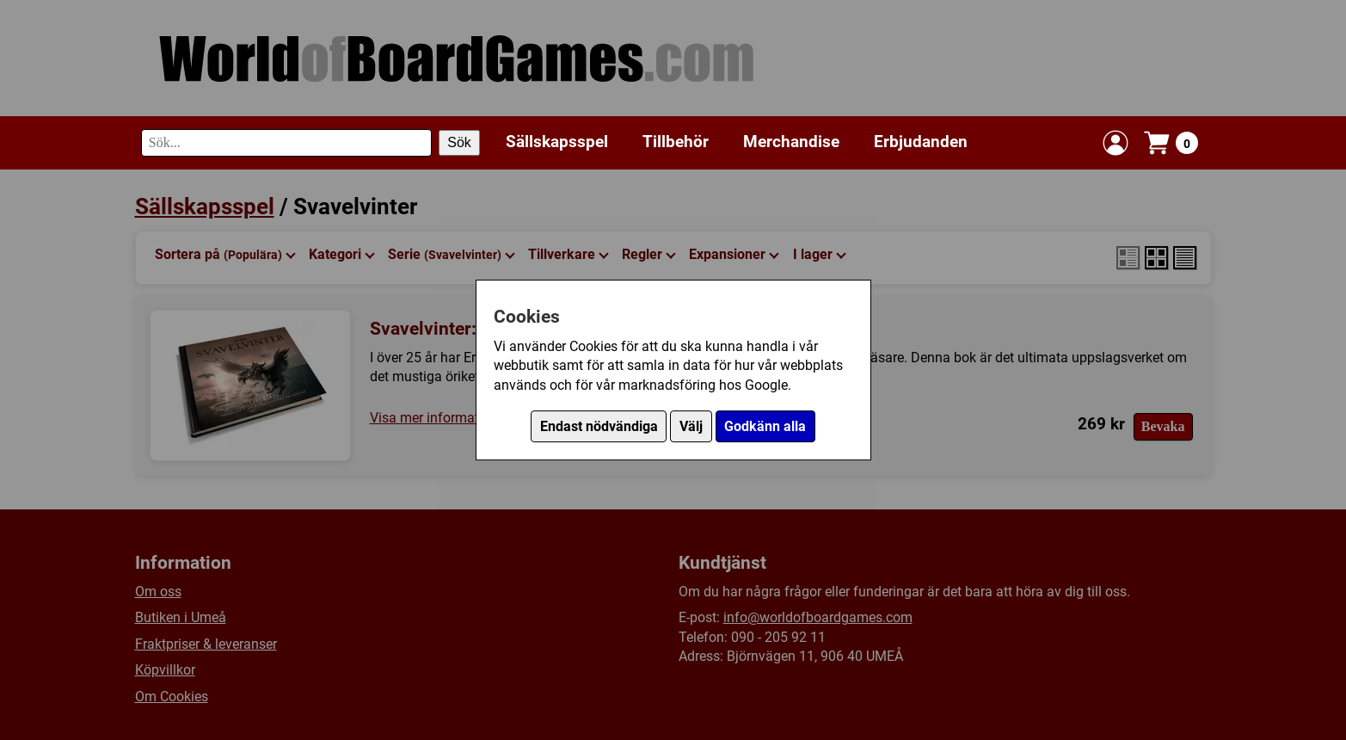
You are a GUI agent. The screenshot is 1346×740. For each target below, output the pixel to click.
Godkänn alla (765, 426)
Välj (691, 426)
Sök (459, 142)
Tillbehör (675, 141)
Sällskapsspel (557, 141)
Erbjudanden (921, 141)
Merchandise (791, 141)
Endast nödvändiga (599, 426)
